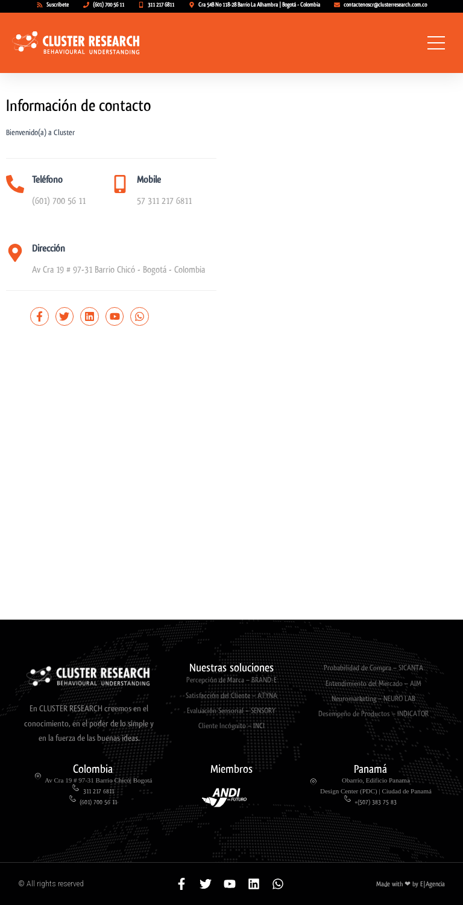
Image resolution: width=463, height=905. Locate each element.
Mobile (149, 179)
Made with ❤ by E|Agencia (410, 884)
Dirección (48, 248)
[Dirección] (15, 253)
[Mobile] (120, 184)
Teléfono (47, 179)
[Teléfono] (15, 184)
